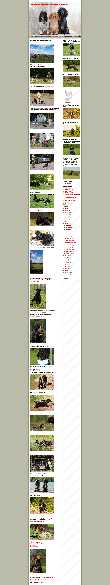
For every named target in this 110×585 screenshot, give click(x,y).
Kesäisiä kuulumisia (36, 316)
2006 (66, 276)
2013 (66, 262)
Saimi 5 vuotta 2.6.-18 (37, 521)
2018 (66, 223)
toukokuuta (69, 246)
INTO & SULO (68, 191)
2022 (66, 216)
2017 (66, 255)
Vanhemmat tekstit (55, 579)
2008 (66, 272)
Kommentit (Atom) (38, 582)
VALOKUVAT (68, 183)
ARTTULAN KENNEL (70, 200)
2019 (66, 221)
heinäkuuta (69, 234)
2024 (66, 212)
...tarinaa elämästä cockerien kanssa (49, 4)
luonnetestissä (49, 108)
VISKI (66, 199)
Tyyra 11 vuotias (34, 281)
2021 (66, 218)
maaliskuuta (69, 249)
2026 (66, 208)
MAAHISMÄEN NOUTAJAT (72, 194)
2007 (66, 274)
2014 (66, 261)
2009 (66, 270)
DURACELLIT (68, 188)
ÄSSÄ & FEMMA (69, 189)
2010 (66, 268)
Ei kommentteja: (47, 278)
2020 (66, 219)
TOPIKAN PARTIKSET (70, 197)
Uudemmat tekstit (34, 579)
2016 (66, 257)
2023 (66, 214)
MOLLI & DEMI (69, 192)
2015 (66, 259)
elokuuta (68, 233)
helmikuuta (69, 251)
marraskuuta (69, 227)
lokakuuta (68, 229)
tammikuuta (69, 253)
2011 (66, 266)
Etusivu (45, 579)
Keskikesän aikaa (35, 42)
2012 (66, 264)
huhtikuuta (69, 247)
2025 (66, 210)
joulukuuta (69, 225)
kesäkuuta (68, 236)
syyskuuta (68, 231)
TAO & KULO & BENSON (71, 196)
